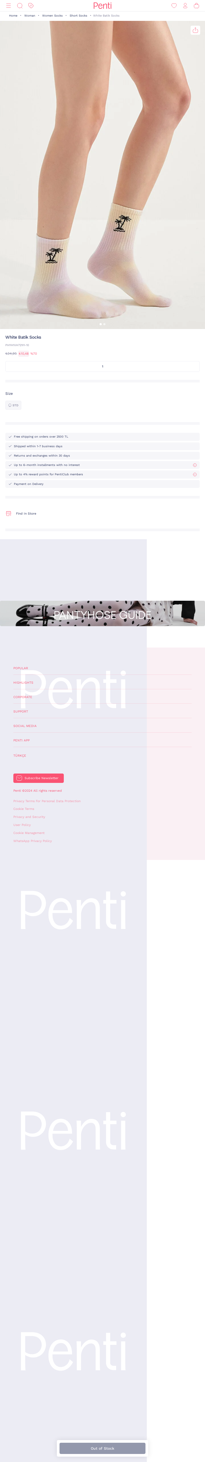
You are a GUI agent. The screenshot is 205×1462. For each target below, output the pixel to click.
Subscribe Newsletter (41, 778)
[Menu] (8, 5)
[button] (101, 324)
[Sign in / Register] (185, 5)
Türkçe (19, 755)
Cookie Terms (23, 809)
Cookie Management (29, 833)
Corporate (22, 697)
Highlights (23, 682)
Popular (20, 668)
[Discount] (31, 5)
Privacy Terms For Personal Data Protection (47, 801)
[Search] (20, 5)
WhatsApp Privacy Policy (32, 841)
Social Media (25, 726)
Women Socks (52, 15)
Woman (29, 15)
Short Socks (78, 15)
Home (13, 15)
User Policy (22, 825)
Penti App (21, 740)
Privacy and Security (29, 817)
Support (20, 711)
